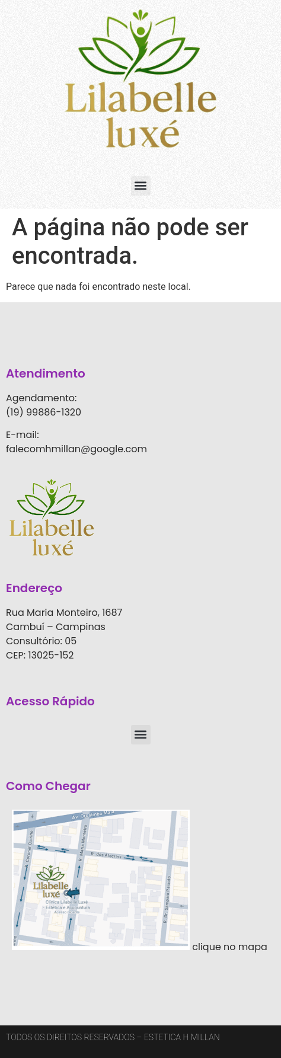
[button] (141, 186)
